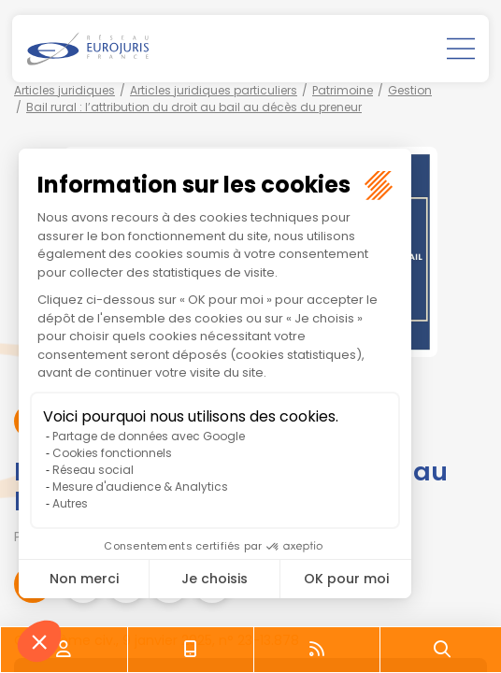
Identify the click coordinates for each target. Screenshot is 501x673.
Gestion (410, 90)
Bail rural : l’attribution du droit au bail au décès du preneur (194, 107)
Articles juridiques (64, 90)
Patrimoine (342, 90)
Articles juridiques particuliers (213, 90)
